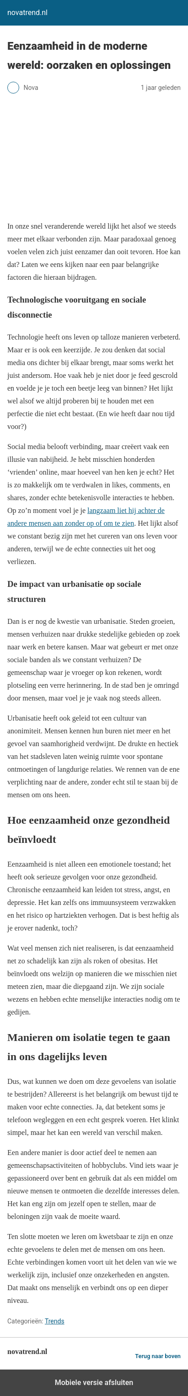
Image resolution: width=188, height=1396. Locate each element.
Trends (54, 1321)
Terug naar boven (158, 1356)
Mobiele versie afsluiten (94, 1382)
